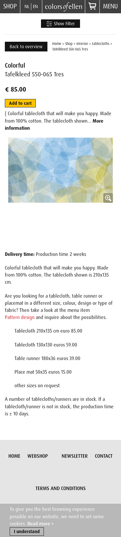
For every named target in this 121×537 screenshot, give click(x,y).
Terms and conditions (60, 488)
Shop (10, 6)
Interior (82, 43)
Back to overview (26, 46)
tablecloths (100, 43)
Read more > (40, 524)
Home (56, 43)
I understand (27, 532)
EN (35, 6)
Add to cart (20, 103)
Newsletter (75, 456)
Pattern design (20, 317)
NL (27, 6)
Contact (104, 456)
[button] (60, 190)
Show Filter (60, 24)
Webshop (37, 456)
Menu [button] (110, 6)
